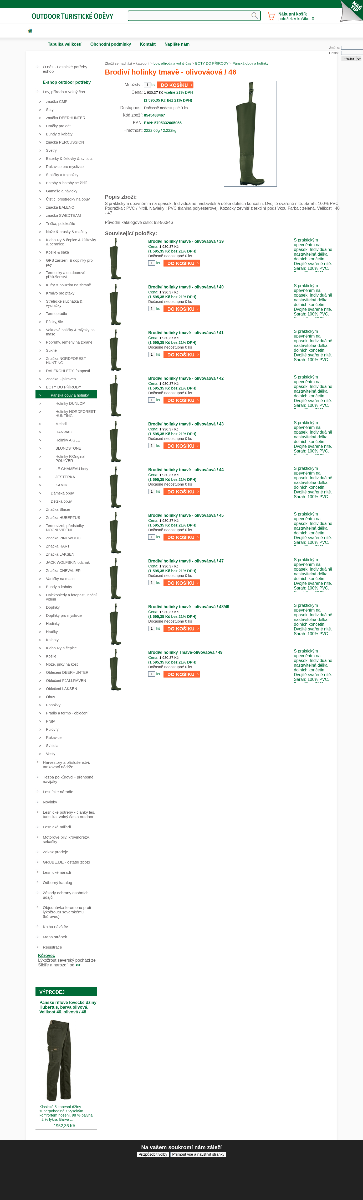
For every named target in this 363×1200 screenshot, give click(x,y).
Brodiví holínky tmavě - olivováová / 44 (186, 469)
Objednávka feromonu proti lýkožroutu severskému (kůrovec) (67, 912)
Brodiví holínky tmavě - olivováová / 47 (186, 561)
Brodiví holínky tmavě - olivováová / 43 (186, 424)
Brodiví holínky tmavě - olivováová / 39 (186, 241)
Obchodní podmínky (110, 44)
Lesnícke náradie (58, 792)
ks (158, 263)
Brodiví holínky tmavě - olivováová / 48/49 (188, 606)
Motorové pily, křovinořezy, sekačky (66, 839)
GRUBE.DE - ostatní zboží (66, 862)
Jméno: (334, 48)
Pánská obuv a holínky (250, 63)
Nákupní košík (292, 14)
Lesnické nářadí (57, 827)
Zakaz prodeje (55, 852)
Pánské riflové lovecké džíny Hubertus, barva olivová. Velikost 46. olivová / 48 (67, 1007)
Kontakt (148, 44)
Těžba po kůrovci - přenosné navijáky (68, 779)
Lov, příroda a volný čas (172, 63)
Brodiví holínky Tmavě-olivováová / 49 (185, 652)
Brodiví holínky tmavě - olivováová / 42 (186, 378)
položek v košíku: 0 (296, 16)
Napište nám (177, 44)
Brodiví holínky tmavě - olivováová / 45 (186, 515)
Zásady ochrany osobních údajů (66, 895)
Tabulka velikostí (64, 44)
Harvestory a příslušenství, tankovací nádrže (66, 764)
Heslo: (334, 53)
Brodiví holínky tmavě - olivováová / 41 (186, 332)
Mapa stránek (55, 937)
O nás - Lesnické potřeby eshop (65, 69)
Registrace (52, 947)
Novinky (50, 802)
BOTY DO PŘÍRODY (211, 63)
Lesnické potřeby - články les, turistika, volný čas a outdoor (69, 814)
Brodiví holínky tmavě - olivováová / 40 (186, 287)
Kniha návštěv (55, 926)
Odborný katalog (57, 882)
